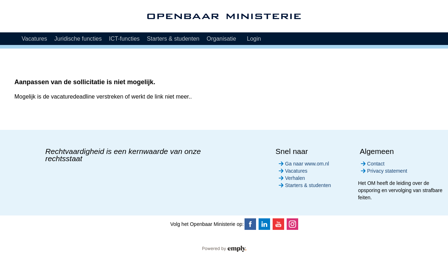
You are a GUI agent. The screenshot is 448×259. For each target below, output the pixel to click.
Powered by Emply (224, 249)
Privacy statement (383, 171)
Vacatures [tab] (34, 39)
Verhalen (291, 178)
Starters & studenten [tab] (173, 39)
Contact (371, 164)
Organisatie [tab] (221, 39)
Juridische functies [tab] (78, 39)
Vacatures (292, 171)
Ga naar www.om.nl (303, 164)
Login (254, 39)
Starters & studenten (304, 185)
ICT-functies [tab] (124, 39)
